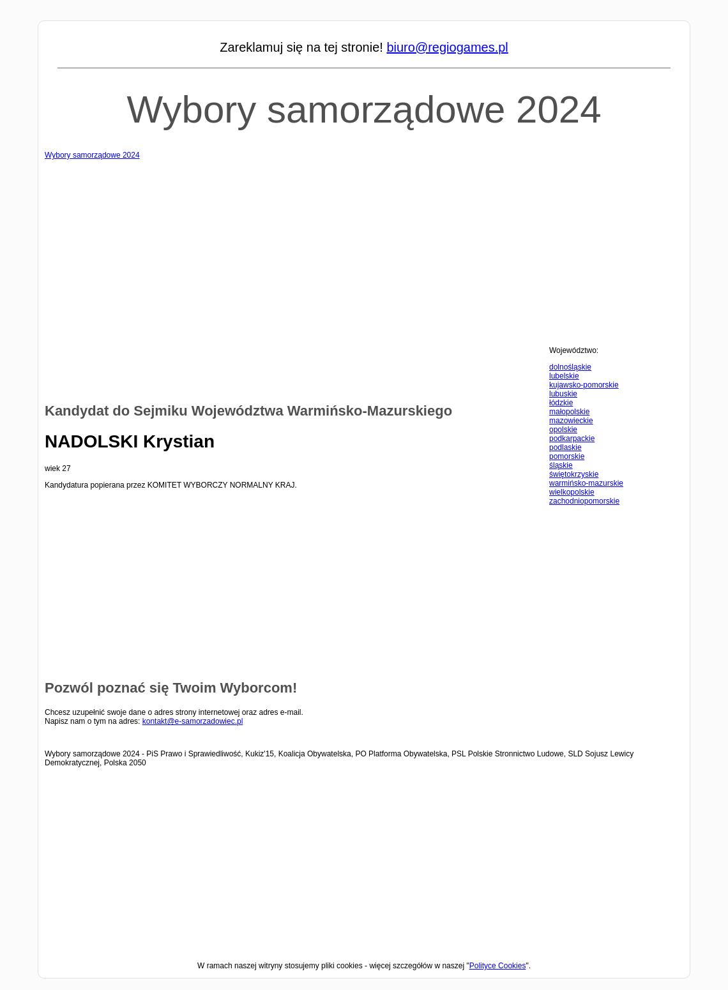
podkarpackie (572, 438)
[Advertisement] (364, 249)
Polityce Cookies (497, 965)
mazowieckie (571, 420)
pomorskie (566, 456)
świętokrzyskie (573, 474)
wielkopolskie (572, 492)
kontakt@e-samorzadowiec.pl (192, 721)
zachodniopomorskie (584, 501)
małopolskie (569, 411)
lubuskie (563, 393)
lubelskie (564, 375)
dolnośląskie (570, 367)
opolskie (563, 429)
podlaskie (565, 447)
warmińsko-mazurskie (586, 483)
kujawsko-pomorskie (584, 384)
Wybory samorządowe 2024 (363, 109)
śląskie (561, 465)
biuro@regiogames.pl (447, 47)
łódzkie (561, 402)
